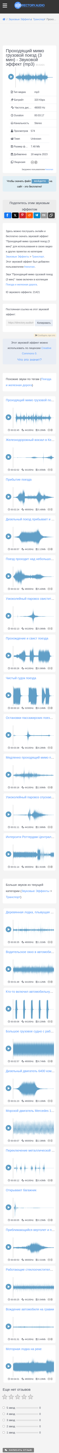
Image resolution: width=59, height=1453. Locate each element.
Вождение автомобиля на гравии (30, 1428)
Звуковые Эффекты (17, 256)
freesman (49, 169)
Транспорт (38, 256)
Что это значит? (29, 359)
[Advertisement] (29, 396)
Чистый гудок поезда (21, 737)
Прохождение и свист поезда (27, 698)
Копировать (44, 322)
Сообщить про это (45, 335)
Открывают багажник (21, 1309)
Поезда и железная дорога (21, 284)
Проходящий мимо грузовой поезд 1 (32, 459)
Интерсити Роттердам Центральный (32, 896)
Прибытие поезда (19, 539)
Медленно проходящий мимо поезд (32, 817)
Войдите (40, 181)
